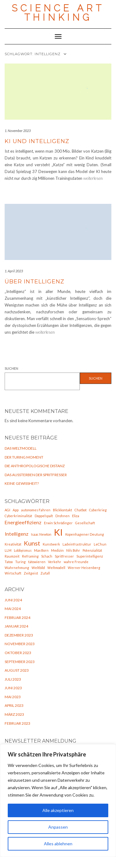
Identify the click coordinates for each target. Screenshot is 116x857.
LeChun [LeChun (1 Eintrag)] (100, 544)
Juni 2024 (13, 600)
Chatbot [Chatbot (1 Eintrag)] (81, 510)
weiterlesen (93, 178)
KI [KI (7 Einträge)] (58, 532)
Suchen (11, 368)
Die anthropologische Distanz (35, 466)
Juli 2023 (13, 679)
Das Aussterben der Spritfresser (36, 474)
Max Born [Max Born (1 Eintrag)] (41, 550)
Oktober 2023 (18, 652)
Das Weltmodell (21, 448)
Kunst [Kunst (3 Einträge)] (32, 543)
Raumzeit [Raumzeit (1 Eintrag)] (12, 556)
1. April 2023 (14, 271)
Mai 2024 (13, 608)
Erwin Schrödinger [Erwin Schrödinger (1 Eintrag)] (58, 523)
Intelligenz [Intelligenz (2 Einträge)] (16, 534)
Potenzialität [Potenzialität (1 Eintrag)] (92, 550)
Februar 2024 (17, 617)
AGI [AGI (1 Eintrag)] (7, 510)
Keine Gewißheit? (22, 483)
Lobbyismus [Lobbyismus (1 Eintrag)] (23, 550)
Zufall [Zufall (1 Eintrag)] (45, 573)
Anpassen (58, 827)
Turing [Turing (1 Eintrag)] (20, 562)
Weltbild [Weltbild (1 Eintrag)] (38, 568)
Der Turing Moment (24, 457)
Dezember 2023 (19, 635)
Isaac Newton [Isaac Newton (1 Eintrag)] (41, 534)
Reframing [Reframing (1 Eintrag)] (30, 556)
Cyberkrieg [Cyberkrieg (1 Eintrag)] (98, 510)
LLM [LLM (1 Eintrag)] (8, 550)
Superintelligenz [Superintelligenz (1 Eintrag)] (89, 556)
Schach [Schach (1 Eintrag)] (46, 556)
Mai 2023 (13, 696)
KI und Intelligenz (37, 141)
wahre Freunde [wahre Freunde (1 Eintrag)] (76, 562)
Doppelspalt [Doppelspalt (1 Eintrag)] (44, 516)
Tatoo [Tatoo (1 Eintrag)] (9, 562)
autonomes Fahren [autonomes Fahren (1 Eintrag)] (35, 510)
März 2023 (14, 714)
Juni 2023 (13, 688)
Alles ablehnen (58, 843)
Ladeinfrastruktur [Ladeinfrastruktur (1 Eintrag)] (76, 544)
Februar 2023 (17, 723)
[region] (58, 800)
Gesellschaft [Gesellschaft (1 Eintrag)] (85, 523)
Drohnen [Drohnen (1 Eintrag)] (62, 516)
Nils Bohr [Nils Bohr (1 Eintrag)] (73, 550)
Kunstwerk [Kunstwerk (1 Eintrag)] (51, 544)
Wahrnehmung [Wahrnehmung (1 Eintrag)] (17, 568)
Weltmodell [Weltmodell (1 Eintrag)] (56, 568)
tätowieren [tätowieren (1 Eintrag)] (36, 562)
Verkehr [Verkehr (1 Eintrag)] (54, 562)
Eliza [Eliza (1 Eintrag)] (75, 516)
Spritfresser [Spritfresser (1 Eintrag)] (64, 556)
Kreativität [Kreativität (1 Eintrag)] (13, 544)
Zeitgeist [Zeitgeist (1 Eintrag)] (31, 573)
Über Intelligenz (34, 281)
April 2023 (14, 705)
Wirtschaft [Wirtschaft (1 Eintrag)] (13, 573)
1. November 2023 (18, 131)
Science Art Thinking (58, 13)
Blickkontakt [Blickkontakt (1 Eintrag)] (62, 510)
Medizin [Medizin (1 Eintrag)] (57, 550)
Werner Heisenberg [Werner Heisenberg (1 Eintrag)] (84, 568)
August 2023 (17, 670)
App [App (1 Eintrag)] (16, 510)
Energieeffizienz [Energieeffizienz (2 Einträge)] (23, 522)
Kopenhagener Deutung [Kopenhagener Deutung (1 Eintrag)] (84, 534)
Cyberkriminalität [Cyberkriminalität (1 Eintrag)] (18, 516)
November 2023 (20, 643)
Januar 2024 (16, 626)
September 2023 (20, 661)
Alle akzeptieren (58, 810)
